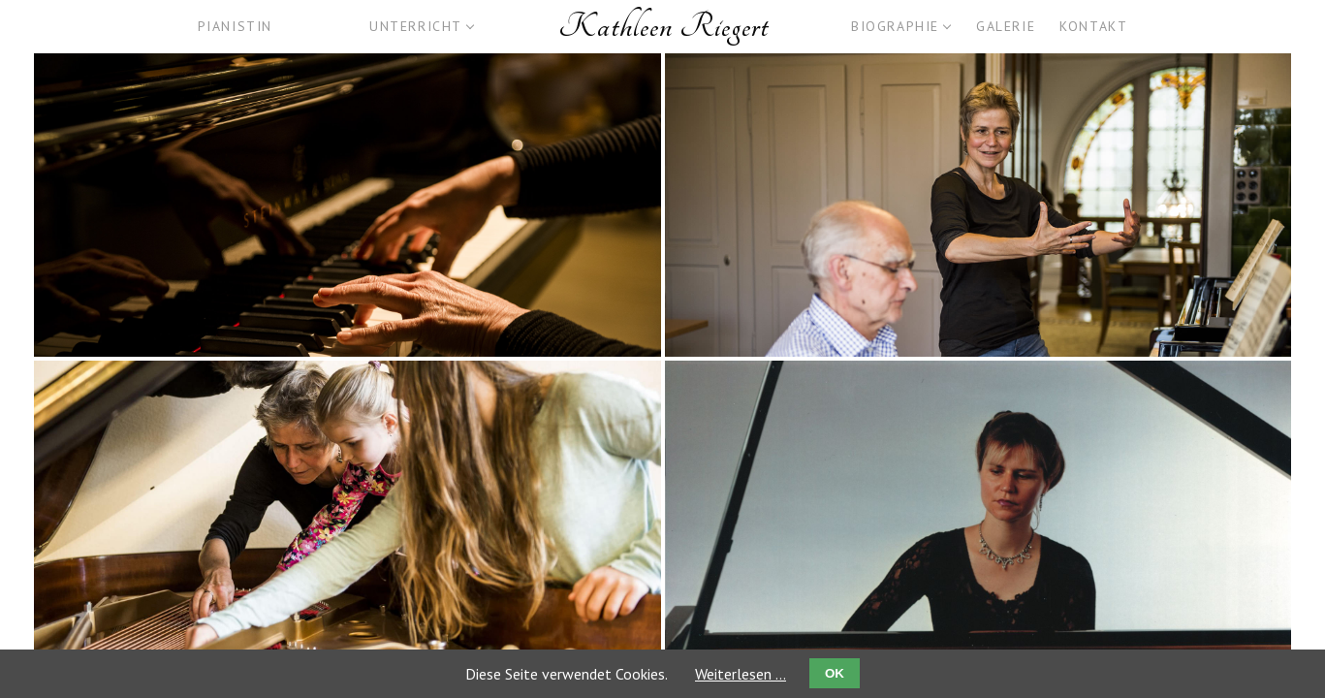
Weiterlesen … (740, 673)
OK (834, 673)
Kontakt (1093, 26)
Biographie (895, 26)
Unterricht (415, 26)
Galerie (1005, 26)
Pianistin (235, 26)
